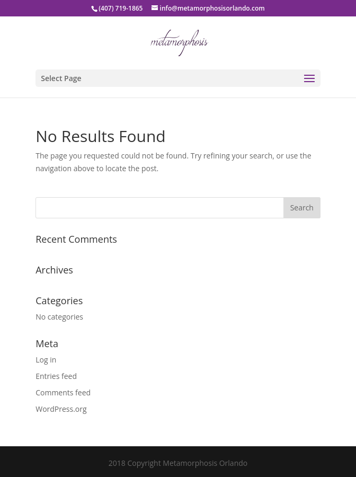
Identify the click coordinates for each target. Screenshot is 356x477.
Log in (45, 360)
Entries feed (56, 376)
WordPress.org (60, 409)
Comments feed (63, 392)
